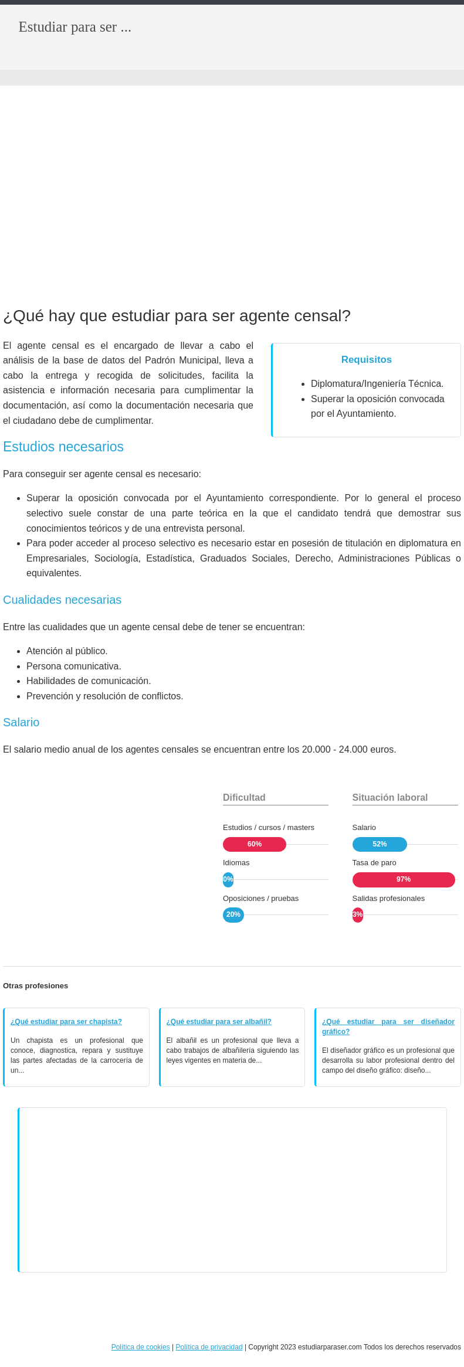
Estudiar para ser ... (75, 27)
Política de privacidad (208, 1347)
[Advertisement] (232, 197)
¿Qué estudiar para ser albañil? (219, 1022)
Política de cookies (140, 1347)
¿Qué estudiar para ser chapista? (66, 1022)
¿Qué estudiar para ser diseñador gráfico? (388, 1027)
